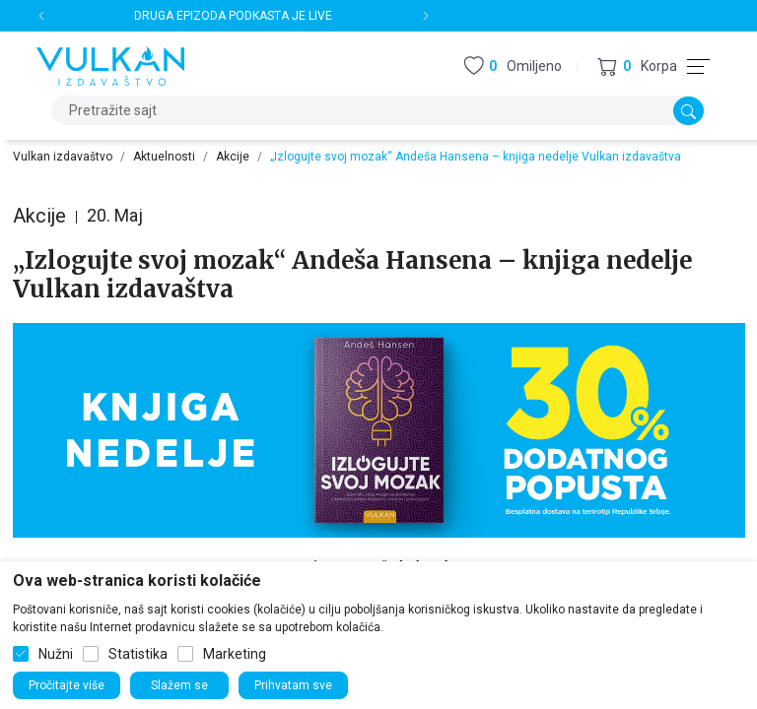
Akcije (232, 156)
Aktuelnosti (164, 156)
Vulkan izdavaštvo (62, 156)
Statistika (138, 654)
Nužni (55, 654)
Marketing (234, 654)
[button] (637, 66)
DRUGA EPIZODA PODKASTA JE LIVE (233, 16)
